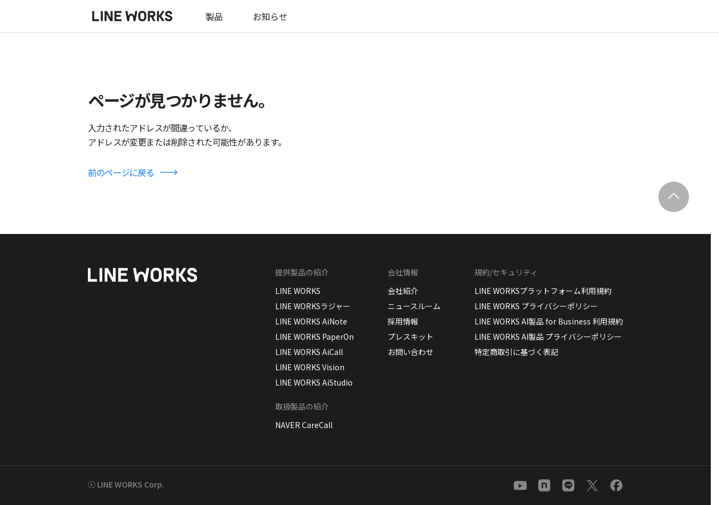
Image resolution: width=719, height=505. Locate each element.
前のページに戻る (121, 172)
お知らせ (270, 16)
